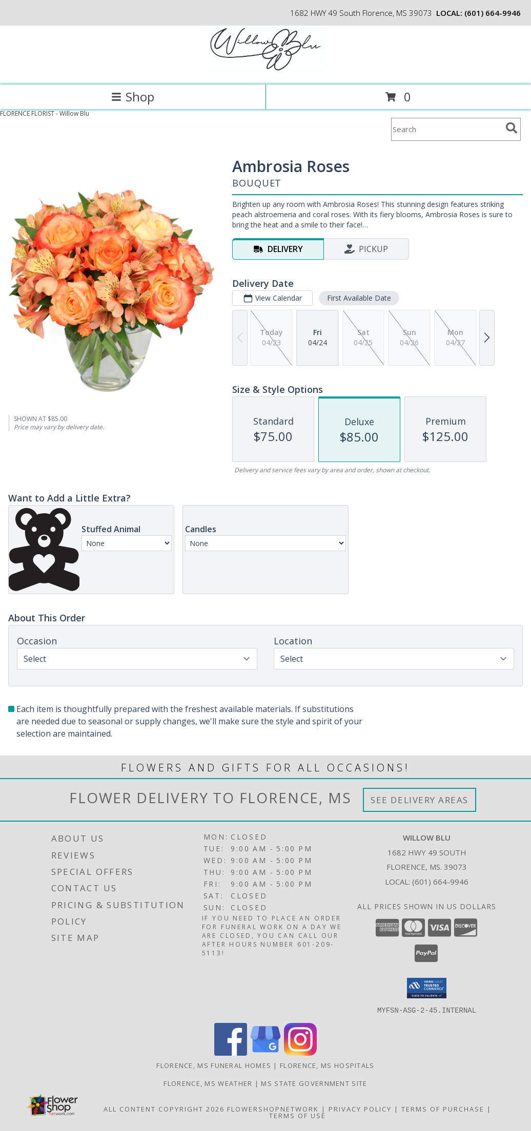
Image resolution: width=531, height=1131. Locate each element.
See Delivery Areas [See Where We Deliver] (419, 800)
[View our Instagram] (300, 1052)
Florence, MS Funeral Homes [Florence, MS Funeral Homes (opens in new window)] (213, 1065)
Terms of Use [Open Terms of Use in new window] (297, 1115)
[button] (426, 988)
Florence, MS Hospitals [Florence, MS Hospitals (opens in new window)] (327, 1065)
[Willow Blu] (265, 70)
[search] (511, 128)
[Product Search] (446, 129)
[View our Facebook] (230, 1052)
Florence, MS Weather (208, 1082)
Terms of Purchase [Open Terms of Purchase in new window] (442, 1108)
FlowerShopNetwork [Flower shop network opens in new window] (273, 1108)
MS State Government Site (314, 1082)
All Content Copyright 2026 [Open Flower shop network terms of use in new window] (164, 1108)
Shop (132, 96)
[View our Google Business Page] (265, 1052)
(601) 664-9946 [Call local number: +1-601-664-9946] (492, 13)
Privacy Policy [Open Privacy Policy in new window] (360, 1108)
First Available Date (359, 298)
